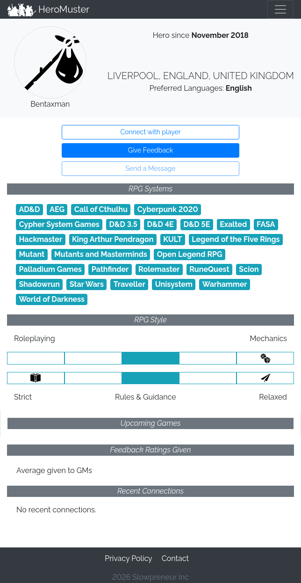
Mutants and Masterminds (100, 254)
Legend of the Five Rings (236, 239)
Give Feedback (150, 150)
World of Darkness (52, 299)
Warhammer (224, 284)
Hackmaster (40, 239)
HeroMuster (48, 9)
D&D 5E (196, 224)
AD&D (29, 209)
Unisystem (174, 284)
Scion (248, 269)
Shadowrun (39, 284)
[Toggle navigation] (280, 9)
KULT (172, 239)
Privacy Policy (128, 558)
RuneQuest (209, 269)
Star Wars (87, 284)
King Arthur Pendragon (112, 239)
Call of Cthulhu (101, 209)
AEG (57, 209)
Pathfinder (110, 269)
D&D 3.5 (123, 224)
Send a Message (151, 168)
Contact (175, 558)
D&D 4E (160, 224)
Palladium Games (50, 269)
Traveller (129, 284)
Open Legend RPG (189, 254)
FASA (266, 224)
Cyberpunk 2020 (167, 209)
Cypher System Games (59, 224)
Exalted (233, 224)
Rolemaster (158, 269)
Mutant (31, 254)
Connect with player (150, 132)
